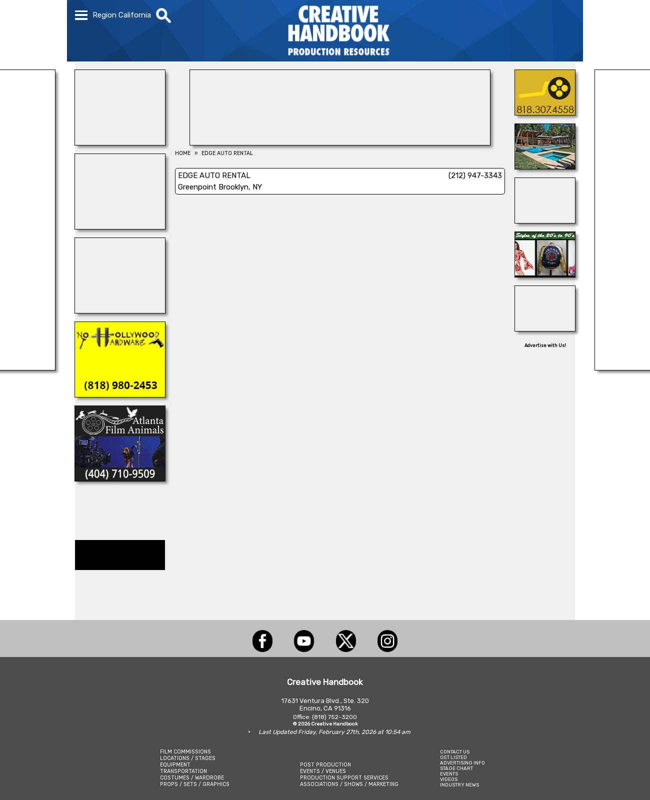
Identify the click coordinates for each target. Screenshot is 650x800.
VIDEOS (449, 779)
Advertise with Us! (545, 345)
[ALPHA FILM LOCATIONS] (545, 166)
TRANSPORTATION (183, 771)
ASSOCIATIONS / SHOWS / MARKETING (349, 784)
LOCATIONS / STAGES (188, 758)
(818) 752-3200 (334, 717)
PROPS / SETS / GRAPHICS (195, 784)
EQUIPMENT (175, 765)
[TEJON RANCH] (545, 220)
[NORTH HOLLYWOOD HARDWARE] (120, 394)
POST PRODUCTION (325, 765)
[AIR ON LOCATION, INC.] (545, 112)
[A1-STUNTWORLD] (120, 226)
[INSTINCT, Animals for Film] (120, 310)
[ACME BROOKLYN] (120, 142)
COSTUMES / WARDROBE (192, 777)
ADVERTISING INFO (462, 763)
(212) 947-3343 (475, 175)
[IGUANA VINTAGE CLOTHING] (545, 274)
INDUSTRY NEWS (459, 785)
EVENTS (449, 773)
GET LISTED (453, 757)
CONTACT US (455, 751)
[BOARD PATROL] (545, 328)
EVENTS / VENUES (323, 771)
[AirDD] (340, 142)
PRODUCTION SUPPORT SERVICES (344, 777)
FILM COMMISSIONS (185, 751)
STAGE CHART (456, 768)
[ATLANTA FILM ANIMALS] (120, 478)
